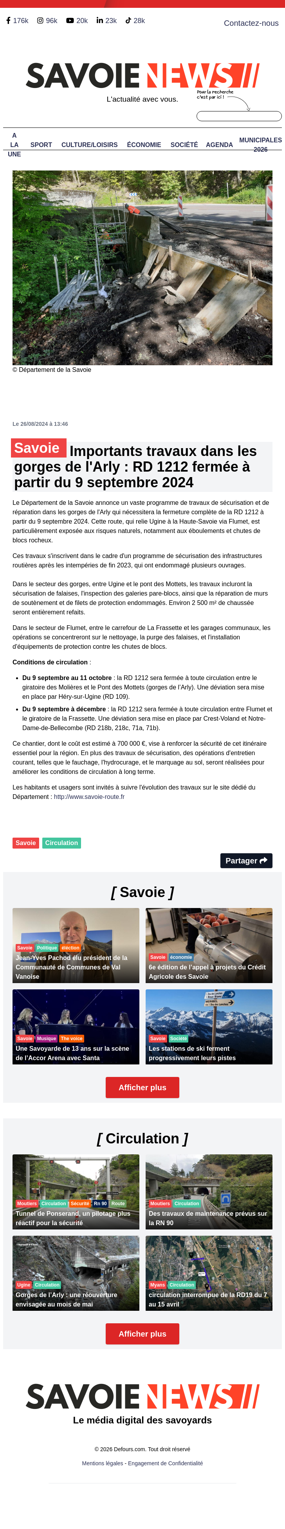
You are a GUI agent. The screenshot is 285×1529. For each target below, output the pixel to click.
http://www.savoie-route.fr (89, 796)
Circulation (61, 843)
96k (51, 21)
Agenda (219, 145)
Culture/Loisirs (89, 145)
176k (20, 21)
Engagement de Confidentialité (165, 1463)
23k (111, 21)
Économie (144, 145)
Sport (41, 145)
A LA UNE (14, 145)
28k (139, 21)
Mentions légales (102, 1463)
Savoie (26, 843)
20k (82, 21)
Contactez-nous (251, 23)
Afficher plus (142, 1087)
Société (184, 145)
